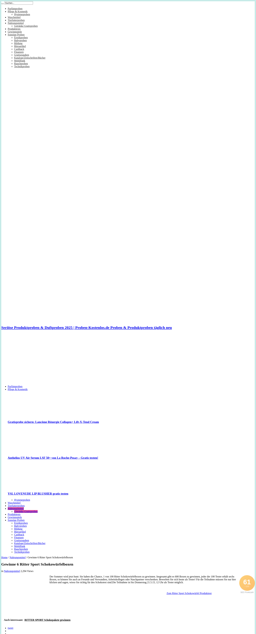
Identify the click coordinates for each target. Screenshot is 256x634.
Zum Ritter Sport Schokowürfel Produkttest (189, 593)
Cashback (19, 49)
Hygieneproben (22, 14)
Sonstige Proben (16, 34)
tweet (10, 628)
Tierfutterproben (16, 20)
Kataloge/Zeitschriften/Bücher (30, 57)
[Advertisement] (128, 359)
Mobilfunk (19, 60)
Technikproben (22, 66)
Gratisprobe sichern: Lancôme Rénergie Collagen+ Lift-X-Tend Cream (53, 422)
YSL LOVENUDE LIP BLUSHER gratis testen (38, 493)
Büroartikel (20, 46)
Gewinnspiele (15, 31)
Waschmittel (14, 17)
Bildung (18, 43)
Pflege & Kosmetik (18, 11)
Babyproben (20, 40)
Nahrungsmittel (16, 23)
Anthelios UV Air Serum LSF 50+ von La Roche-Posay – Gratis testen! (53, 457)
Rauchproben (21, 63)
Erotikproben (21, 37)
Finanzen (19, 52)
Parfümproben (15, 8)
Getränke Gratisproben (26, 26)
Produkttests (14, 28)
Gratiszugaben (21, 55)
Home (4, 557)
